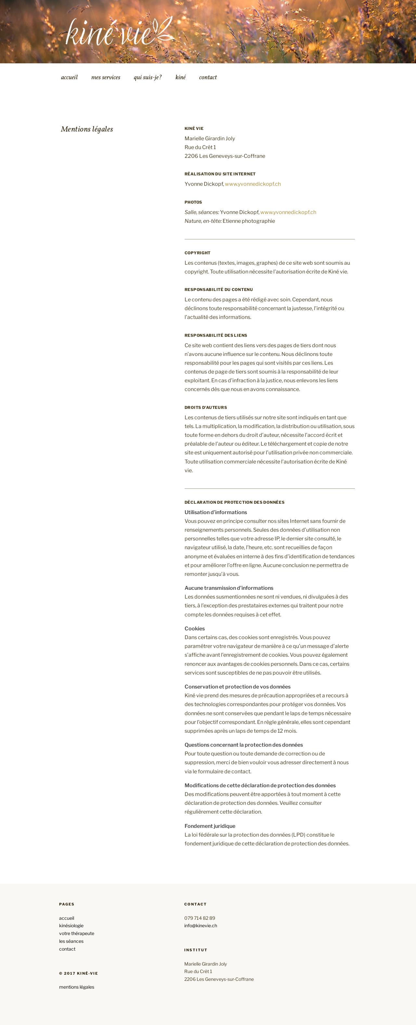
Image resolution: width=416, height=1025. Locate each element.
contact (208, 77)
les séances (71, 941)
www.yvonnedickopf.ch (253, 184)
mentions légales (76, 987)
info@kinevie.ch (200, 925)
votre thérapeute (76, 933)
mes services (105, 77)
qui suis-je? (148, 77)
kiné (181, 77)
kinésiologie (71, 925)
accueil (69, 77)
